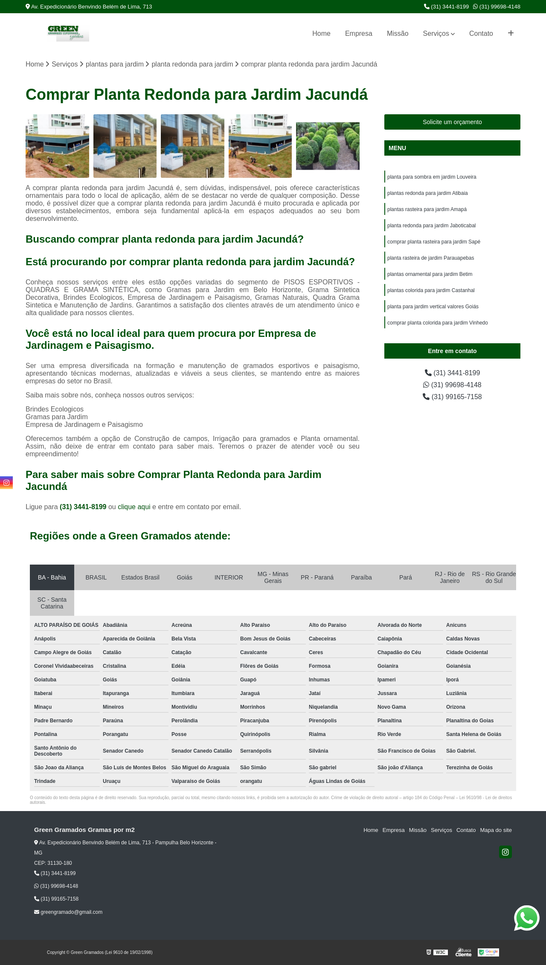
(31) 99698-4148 (496, 6)
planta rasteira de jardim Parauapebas (430, 258)
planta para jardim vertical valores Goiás (433, 307)
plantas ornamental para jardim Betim (430, 274)
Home (321, 33)
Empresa (358, 33)
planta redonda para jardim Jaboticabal (431, 226)
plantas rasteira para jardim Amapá (427, 209)
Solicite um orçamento (452, 122)
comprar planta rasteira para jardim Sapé (433, 242)
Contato (481, 33)
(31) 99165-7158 (452, 396)
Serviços (436, 33)
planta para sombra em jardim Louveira (431, 177)
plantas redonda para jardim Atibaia (427, 193)
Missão (398, 33)
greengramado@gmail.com (68, 912)
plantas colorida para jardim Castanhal (431, 290)
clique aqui (134, 506)
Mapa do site (495, 830)
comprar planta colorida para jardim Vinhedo (437, 323)
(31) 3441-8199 (446, 6)
